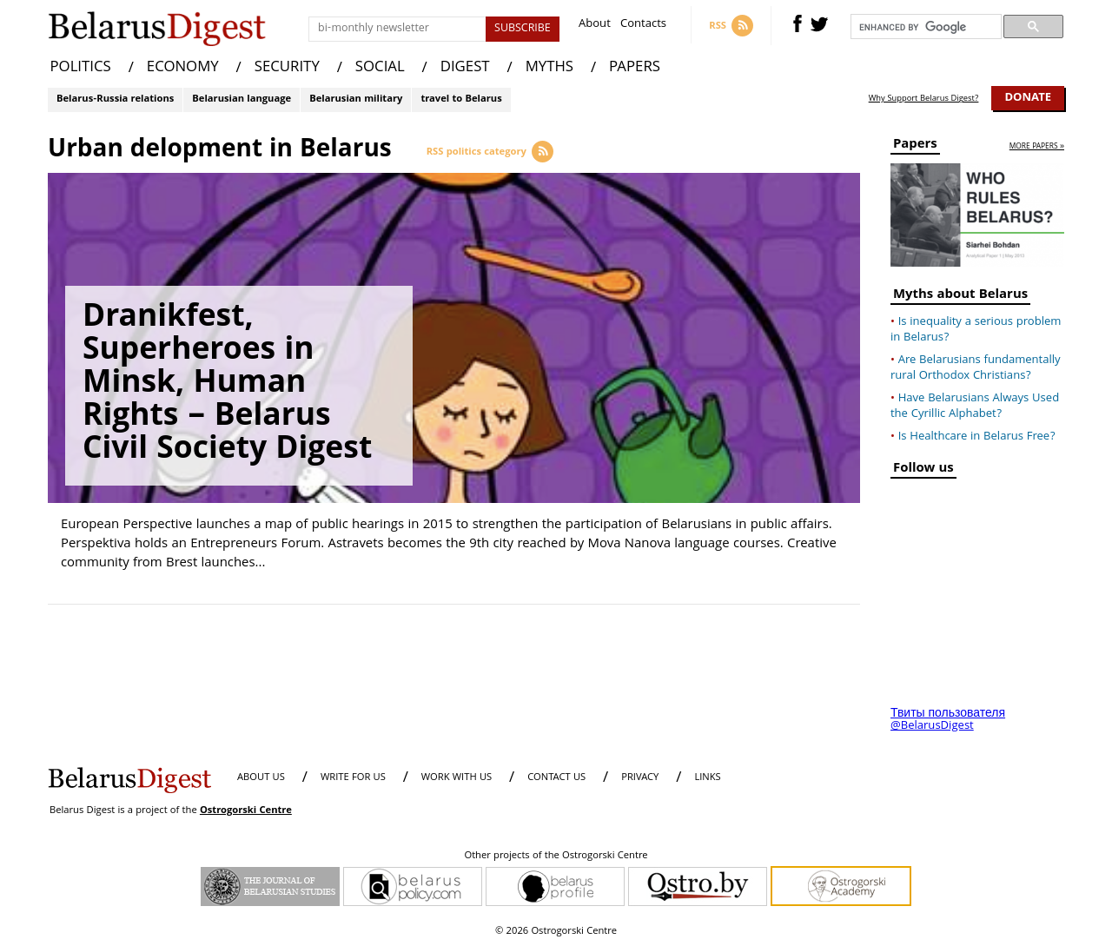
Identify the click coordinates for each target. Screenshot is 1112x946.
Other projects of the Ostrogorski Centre (555, 856)
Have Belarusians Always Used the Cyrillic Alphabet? (974, 406)
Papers (915, 146)
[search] (924, 27)
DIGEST (465, 68)
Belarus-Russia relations (115, 99)
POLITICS (80, 68)
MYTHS (549, 68)
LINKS (707, 778)
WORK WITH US (456, 778)
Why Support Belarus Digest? (924, 99)
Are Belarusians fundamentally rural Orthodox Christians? (975, 368)
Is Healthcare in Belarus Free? (977, 437)
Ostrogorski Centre (246, 811)
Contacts (643, 25)
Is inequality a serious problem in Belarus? (975, 330)
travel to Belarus (460, 99)
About (595, 25)
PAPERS (634, 68)
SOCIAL (380, 68)
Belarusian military (355, 99)
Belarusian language (241, 99)
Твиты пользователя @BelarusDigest (947, 720)
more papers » (1036, 147)
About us (261, 778)
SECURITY (287, 68)
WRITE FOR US (353, 778)
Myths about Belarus (960, 296)
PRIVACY (640, 778)
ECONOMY (183, 68)
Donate (1027, 98)
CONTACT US (556, 778)
